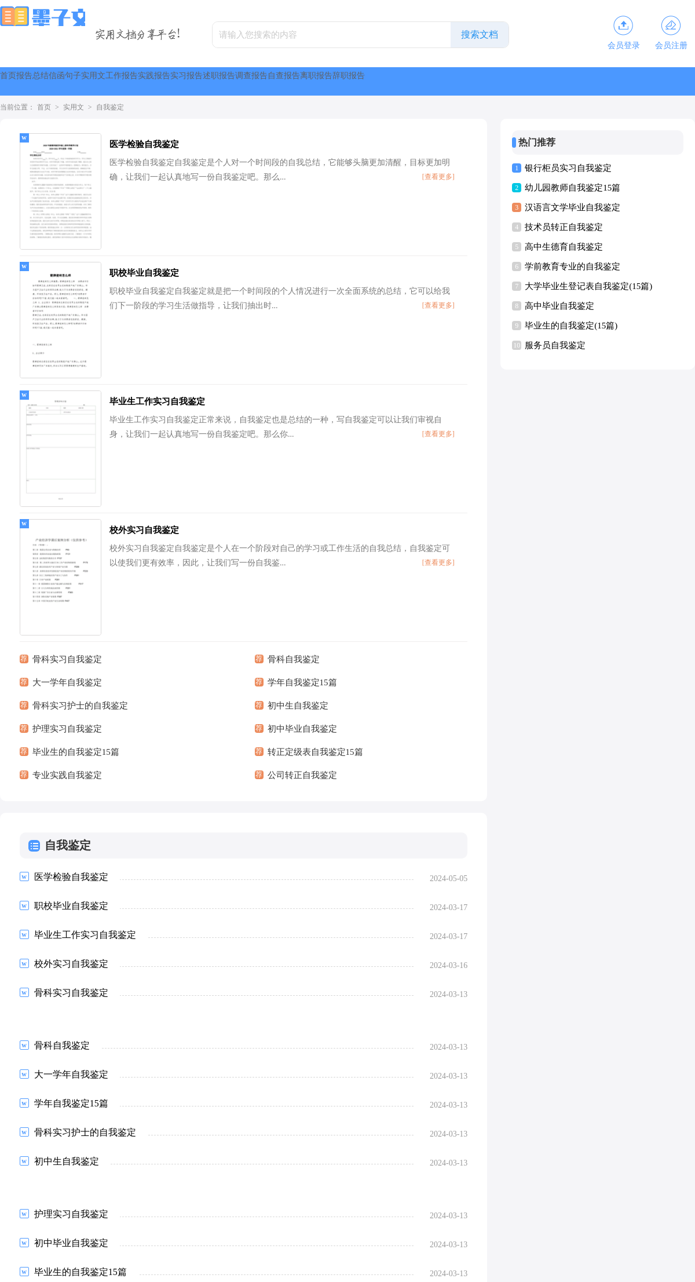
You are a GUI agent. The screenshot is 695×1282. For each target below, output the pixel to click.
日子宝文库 (527, 1209)
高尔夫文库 (382, 1229)
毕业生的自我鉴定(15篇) (571, 325)
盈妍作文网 (228, 1209)
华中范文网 (298, 1209)
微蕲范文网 (652, 1209)
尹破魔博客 (103, 1209)
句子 (187, 81)
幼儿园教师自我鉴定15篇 (572, 187)
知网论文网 (340, 1209)
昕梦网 (222, 1229)
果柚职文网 (104, 1229)
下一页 (192, 1166)
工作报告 (289, 81)
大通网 (492, 1209)
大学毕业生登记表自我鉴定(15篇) (588, 286)
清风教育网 (424, 1229)
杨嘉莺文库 (611, 1209)
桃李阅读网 (416, 1209)
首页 (21, 81)
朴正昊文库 (340, 1229)
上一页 (51, 1166)
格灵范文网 (458, 1209)
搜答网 (69, 1229)
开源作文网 (145, 1209)
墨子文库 (328, 1268)
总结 (104, 81)
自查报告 (590, 81)
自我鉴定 (110, 107)
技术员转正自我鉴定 (564, 227)
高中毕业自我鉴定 (559, 306)
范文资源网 (569, 1209)
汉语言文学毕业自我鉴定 (572, 207)
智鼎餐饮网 (298, 1229)
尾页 (229, 1166)
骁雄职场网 (187, 1229)
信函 (146, 81)
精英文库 (378, 1209)
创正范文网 (507, 1229)
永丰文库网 (257, 1229)
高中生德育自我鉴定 (564, 246)
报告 (62, 81)
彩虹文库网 (34, 1229)
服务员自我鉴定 (555, 345)
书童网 (263, 1209)
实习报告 (410, 81)
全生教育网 (465, 1229)
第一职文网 (146, 1229)
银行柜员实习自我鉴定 (568, 168)
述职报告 (470, 81)
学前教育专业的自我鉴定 (572, 266)
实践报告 (349, 81)
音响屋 (68, 1209)
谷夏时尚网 (187, 1209)
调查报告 (530, 81)
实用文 (234, 81)
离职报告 (651, 81)
